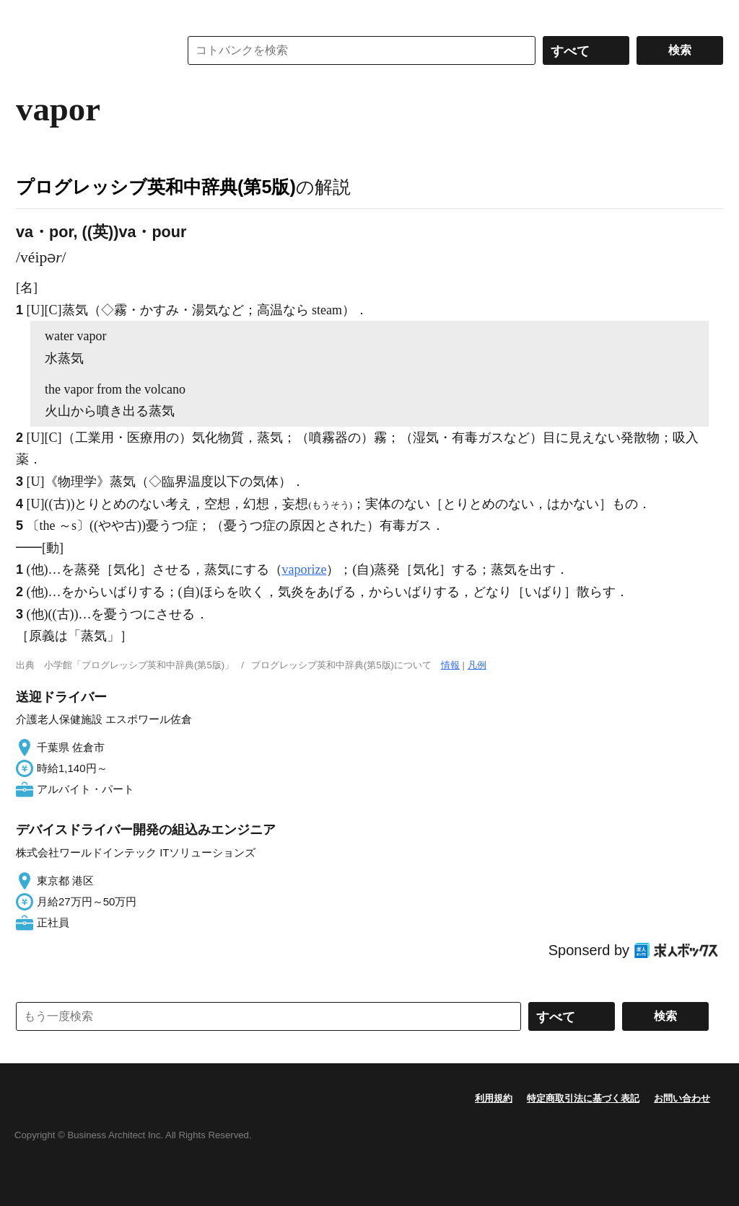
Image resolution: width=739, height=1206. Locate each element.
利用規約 (493, 1098)
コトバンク (87, 50)
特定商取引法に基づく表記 (583, 1098)
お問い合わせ (682, 1098)
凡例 (477, 665)
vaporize (304, 569)
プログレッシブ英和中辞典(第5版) (156, 187)
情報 (450, 665)
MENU (30, 14)
